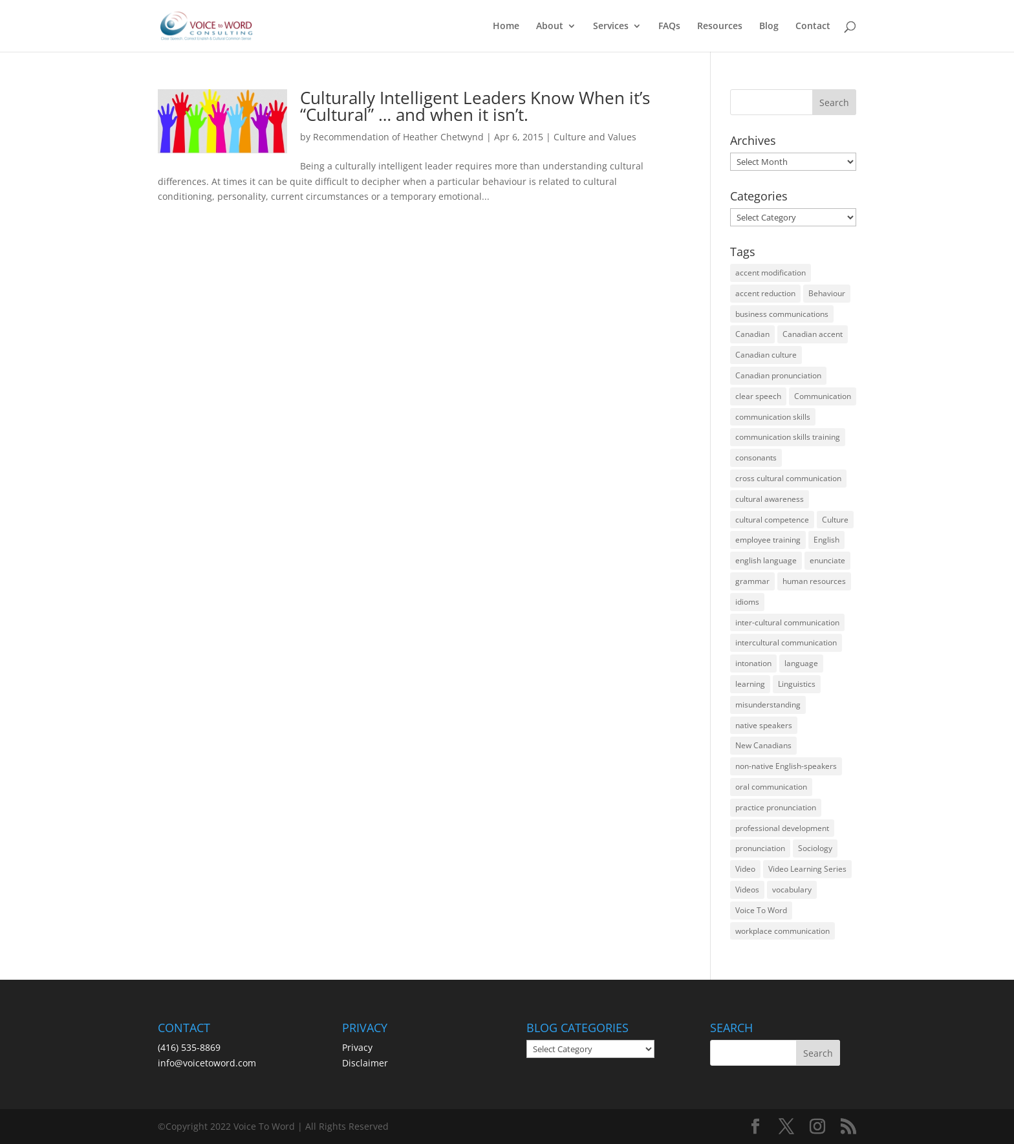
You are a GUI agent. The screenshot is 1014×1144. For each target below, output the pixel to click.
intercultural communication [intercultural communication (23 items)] (786, 642)
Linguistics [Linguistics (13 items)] (796, 683)
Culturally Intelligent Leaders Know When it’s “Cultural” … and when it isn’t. (475, 106)
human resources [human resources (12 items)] (814, 581)
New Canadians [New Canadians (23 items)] (763, 745)
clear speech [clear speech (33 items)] (758, 396)
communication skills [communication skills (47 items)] (772, 416)
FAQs (669, 26)
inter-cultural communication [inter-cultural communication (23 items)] (787, 622)
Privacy (357, 1047)
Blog (769, 26)
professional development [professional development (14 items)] (782, 828)
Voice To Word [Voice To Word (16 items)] (761, 910)
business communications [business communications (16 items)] (781, 313)
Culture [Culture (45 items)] (835, 519)
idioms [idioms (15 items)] (747, 601)
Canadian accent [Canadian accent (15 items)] (812, 334)
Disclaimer (365, 1063)
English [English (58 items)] (826, 539)
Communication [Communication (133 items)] (822, 396)
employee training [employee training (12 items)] (768, 539)
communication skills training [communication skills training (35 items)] (787, 436)
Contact (812, 26)
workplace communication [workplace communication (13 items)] (782, 930)
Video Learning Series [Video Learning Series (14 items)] (807, 868)
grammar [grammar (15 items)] (752, 581)
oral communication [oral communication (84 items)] (771, 786)
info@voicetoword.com (207, 1063)
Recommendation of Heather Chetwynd (398, 137)
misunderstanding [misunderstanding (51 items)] (768, 704)
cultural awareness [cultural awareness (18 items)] (769, 498)
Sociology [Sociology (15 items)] (815, 848)
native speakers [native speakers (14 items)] (763, 725)
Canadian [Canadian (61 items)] (752, 334)
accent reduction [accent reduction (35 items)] (765, 293)
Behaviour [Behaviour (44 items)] (826, 293)
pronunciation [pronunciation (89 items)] (760, 848)
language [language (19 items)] (801, 663)
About (549, 26)
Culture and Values (595, 137)
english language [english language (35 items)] (766, 560)
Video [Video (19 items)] (745, 868)
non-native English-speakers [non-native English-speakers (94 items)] (786, 766)
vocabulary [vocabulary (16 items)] (792, 889)
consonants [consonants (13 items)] (756, 457)
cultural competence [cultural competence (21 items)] (772, 519)
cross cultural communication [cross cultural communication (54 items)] (788, 478)
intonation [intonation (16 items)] (753, 663)
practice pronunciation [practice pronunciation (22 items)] (775, 807)
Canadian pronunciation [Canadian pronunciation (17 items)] (778, 375)
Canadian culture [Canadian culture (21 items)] (766, 354)
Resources (719, 26)
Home (506, 26)
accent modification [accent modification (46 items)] (770, 272)
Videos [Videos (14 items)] (747, 889)
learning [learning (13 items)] (750, 683)
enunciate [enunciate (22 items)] (827, 560)
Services (611, 26)
